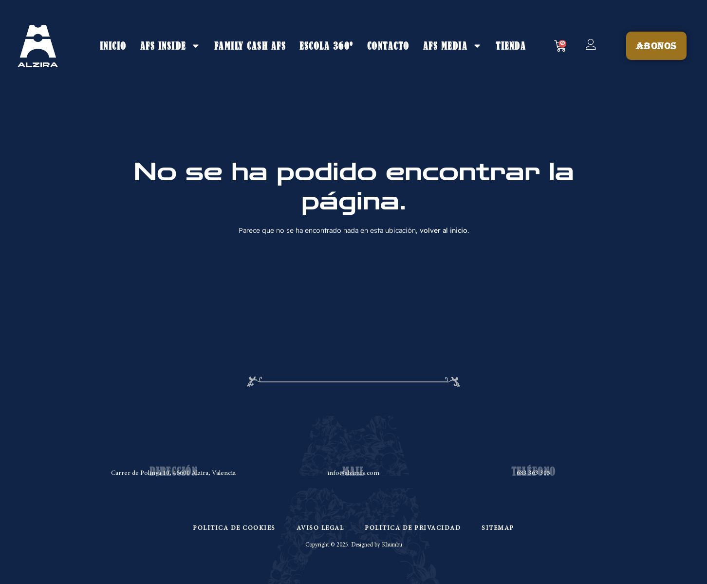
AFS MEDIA (453, 46)
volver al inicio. (444, 230)
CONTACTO (388, 46)
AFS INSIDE (170, 46)
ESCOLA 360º (326, 46)
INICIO (113, 46)
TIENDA (511, 46)
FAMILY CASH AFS (250, 46)
